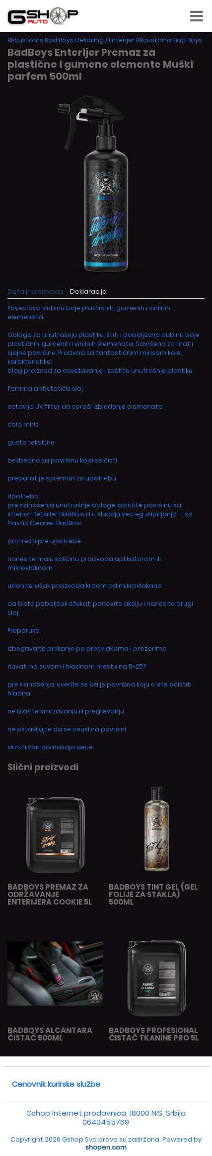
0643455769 (105, 1122)
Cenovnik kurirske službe (56, 1084)
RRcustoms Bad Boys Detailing (55, 40)
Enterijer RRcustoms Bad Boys (155, 40)
